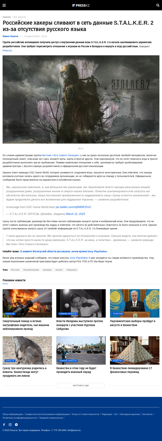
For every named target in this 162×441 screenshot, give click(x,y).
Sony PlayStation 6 (80, 257)
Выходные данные (130, 414)
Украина (72, 269)
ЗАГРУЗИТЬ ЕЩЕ (81, 385)
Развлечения (31, 269)
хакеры (47, 269)
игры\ (59, 269)
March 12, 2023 (75, 214)
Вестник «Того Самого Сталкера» (60, 155)
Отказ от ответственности (86, 414)
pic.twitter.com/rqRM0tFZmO (73, 207)
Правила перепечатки (51, 418)
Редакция (107, 414)
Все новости (20, 17)
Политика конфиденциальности (20, 418)
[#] (81, 5)
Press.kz (7, 50)
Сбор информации (13, 414)
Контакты (147, 414)
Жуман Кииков (10, 36)
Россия (15, 269)
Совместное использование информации (47, 414)
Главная (7, 17)
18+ (116, 414)
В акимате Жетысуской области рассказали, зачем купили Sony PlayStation (63, 251)
